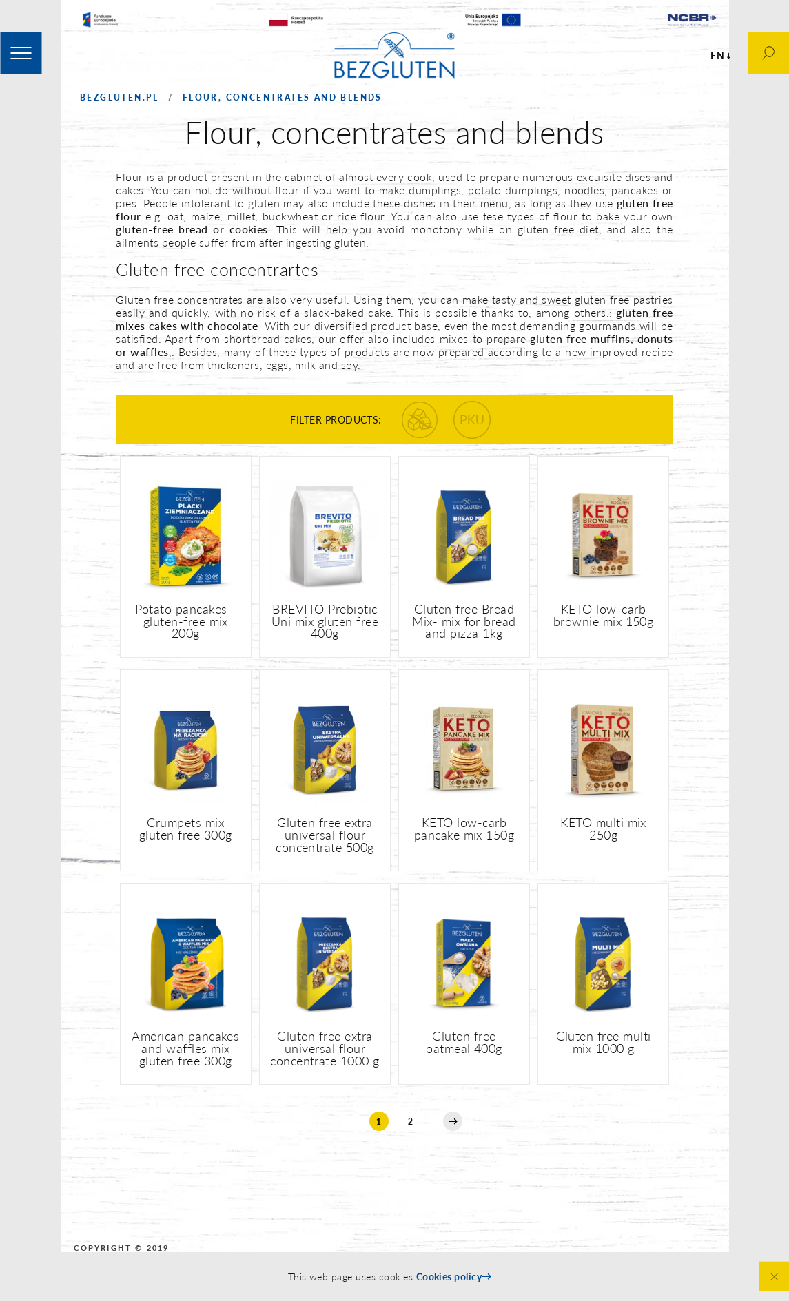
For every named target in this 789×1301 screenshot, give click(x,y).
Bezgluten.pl (119, 97)
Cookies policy (449, 1276)
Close (774, 1276)
